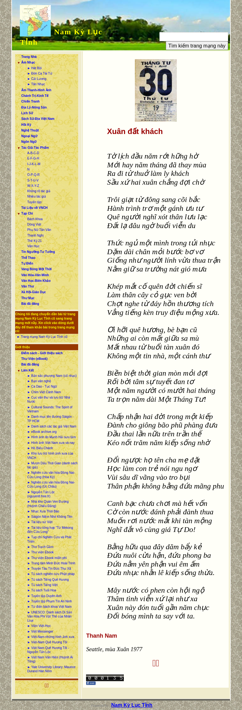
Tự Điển (27, 263)
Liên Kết (27, 370)
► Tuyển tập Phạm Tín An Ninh (49, 601)
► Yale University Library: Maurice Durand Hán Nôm (51, 669)
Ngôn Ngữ (29, 141)
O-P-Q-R (33, 174)
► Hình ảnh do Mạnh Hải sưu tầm (51, 437)
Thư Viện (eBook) (34, 359)
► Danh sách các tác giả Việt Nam (51, 426)
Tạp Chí (27, 213)
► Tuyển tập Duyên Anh (44, 596)
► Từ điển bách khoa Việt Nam (49, 606)
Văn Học (33, 246)
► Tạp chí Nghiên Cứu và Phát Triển (49, 539)
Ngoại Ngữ (29, 136)
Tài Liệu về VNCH (34, 208)
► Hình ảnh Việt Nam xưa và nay (50, 442)
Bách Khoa (35, 219)
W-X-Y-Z (33, 185)
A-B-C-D (33, 153)
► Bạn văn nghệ (39, 381)
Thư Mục (27, 298)
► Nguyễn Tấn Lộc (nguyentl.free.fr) (41, 494)
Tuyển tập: (34, 202)
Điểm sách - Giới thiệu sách (41, 353)
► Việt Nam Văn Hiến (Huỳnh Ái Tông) (50, 659)
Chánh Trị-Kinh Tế (35, 96)
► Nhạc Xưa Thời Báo (43, 511)
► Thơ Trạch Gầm (40, 547)
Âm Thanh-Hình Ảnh (36, 90)
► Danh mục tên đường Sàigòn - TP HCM (50, 418)
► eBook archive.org (41, 431)
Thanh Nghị (35, 235)
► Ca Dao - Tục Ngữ (42, 386)
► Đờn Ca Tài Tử (39, 73)
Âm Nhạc (28, 62)
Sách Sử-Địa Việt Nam (37, 118)
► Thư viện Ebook (40, 552)
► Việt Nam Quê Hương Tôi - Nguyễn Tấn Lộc (48, 650)
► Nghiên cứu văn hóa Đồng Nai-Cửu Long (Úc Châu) (51, 484)
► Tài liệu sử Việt (39, 522)
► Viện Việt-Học (39, 626)
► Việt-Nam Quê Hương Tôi (47, 642)
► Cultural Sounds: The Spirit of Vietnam (49, 409)
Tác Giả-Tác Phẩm (35, 147)
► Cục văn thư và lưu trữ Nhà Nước (48, 399)
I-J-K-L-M (33, 164)
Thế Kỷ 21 (34, 241)
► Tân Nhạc (36, 84)
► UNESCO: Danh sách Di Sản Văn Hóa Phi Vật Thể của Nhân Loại (49, 617)
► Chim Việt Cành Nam (44, 392)
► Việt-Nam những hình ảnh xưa (50, 637)
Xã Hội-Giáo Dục (33, 292)
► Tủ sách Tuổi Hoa (41, 590)
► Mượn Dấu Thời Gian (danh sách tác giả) (52, 465)
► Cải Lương (36, 79)
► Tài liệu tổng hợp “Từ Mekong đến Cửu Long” (50, 530)
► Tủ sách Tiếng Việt (42, 585)
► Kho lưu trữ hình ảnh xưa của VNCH (50, 455)
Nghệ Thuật (30, 130)
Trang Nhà (29, 57)
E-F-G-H (33, 158)
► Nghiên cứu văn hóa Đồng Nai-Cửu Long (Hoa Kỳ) (51, 474)
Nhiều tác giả (36, 196)
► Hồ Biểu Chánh (40, 448)
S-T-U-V (32, 180)
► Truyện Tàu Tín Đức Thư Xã (49, 568)
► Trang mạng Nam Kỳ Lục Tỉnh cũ (42, 336)
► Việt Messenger (40, 631)
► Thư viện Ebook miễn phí (46, 558)
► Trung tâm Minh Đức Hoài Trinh (51, 563)
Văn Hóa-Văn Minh (35, 275)
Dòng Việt (34, 224)
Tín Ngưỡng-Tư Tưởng (38, 252)
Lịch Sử (27, 113)
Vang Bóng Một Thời (36, 269)
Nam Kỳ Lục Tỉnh (131, 705)
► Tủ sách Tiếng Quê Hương (48, 579)
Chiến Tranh (30, 101)
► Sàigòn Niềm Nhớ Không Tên (49, 516)
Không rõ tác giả (38, 191)
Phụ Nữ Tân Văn (39, 230)
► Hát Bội (34, 68)
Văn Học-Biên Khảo (35, 280)
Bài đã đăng (30, 303)
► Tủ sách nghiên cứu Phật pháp (50, 574)
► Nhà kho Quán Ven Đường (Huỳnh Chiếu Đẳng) (47, 503)
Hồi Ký (26, 124)
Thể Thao (28, 258)
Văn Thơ (27, 286)
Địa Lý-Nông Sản (34, 107)
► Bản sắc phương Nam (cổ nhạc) (52, 375)
